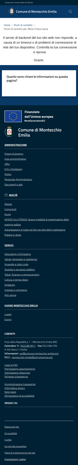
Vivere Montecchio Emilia (21, 305)
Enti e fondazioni (13, 169)
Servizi (9, 245)
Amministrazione (15, 145)
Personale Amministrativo (18, 179)
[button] (70, 11)
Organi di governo (13, 154)
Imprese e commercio (15, 290)
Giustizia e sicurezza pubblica (19, 269)
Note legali (10, 392)
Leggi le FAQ (11, 365)
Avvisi (7, 214)
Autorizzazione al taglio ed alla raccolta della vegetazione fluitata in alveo (34, 232)
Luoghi (8, 314)
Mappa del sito (11, 427)
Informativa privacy (14, 388)
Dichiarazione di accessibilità (19, 396)
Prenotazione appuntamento (19, 369)
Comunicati (10, 209)
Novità (13, 195)
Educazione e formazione (17, 254)
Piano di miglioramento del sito (19, 453)
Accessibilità (10, 433)
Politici (7, 174)
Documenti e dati (13, 184)
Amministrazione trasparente (20, 384)
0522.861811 (28, 346)
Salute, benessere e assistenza (20, 259)
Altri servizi (10, 295)
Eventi (7, 319)
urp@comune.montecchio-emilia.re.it (39, 353)
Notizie (8, 204)
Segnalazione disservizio (17, 373)
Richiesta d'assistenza (16, 376)
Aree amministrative (15, 159)
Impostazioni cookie (15, 459)
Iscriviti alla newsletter (15, 446)
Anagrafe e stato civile (16, 264)
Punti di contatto (23, 25)
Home (7, 25)
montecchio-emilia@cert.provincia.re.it (32, 357)
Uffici (7, 164)
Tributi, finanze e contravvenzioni (21, 274)
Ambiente (9, 285)
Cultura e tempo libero (16, 280)
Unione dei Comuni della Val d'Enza (19, 2)
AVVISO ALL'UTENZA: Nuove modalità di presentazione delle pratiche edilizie (36, 222)
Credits (8, 440)
